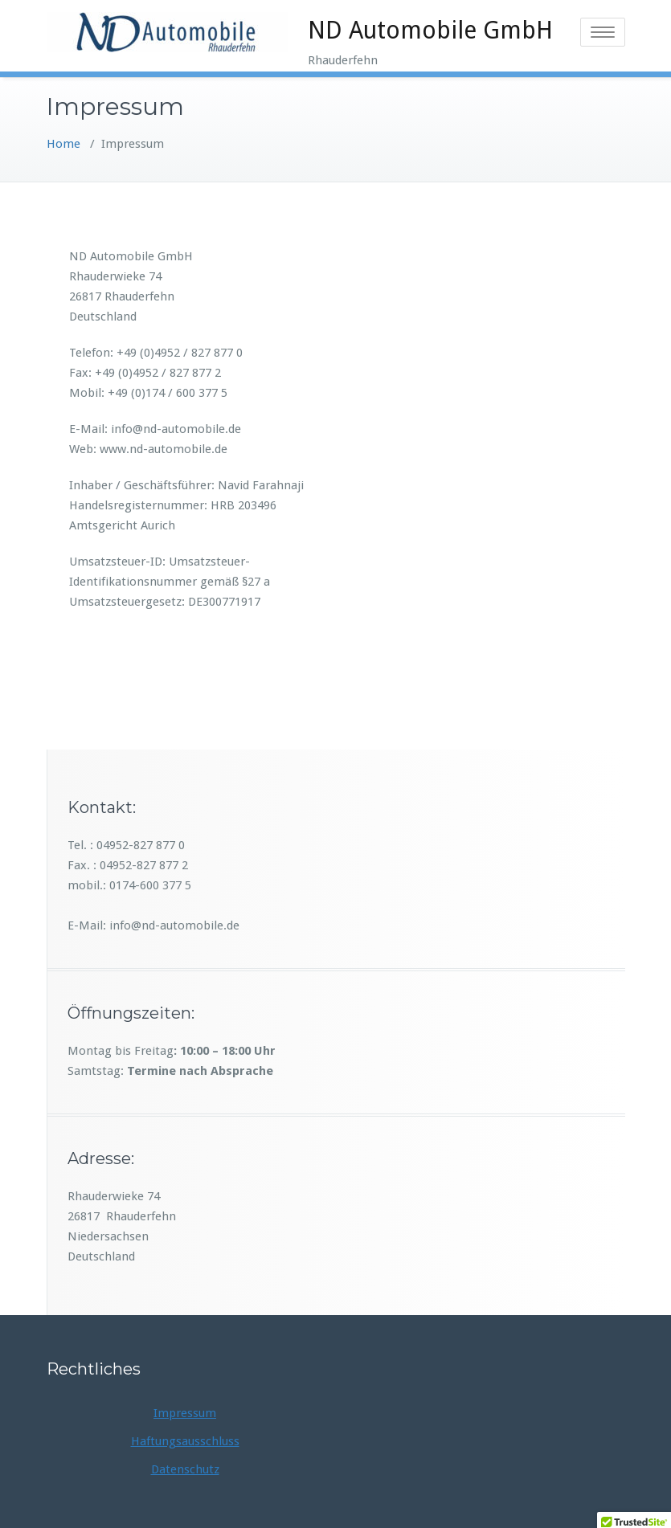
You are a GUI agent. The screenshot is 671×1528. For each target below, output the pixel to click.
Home (63, 144)
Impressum (184, 1413)
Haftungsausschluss (185, 1441)
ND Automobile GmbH (430, 30)
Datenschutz (185, 1469)
